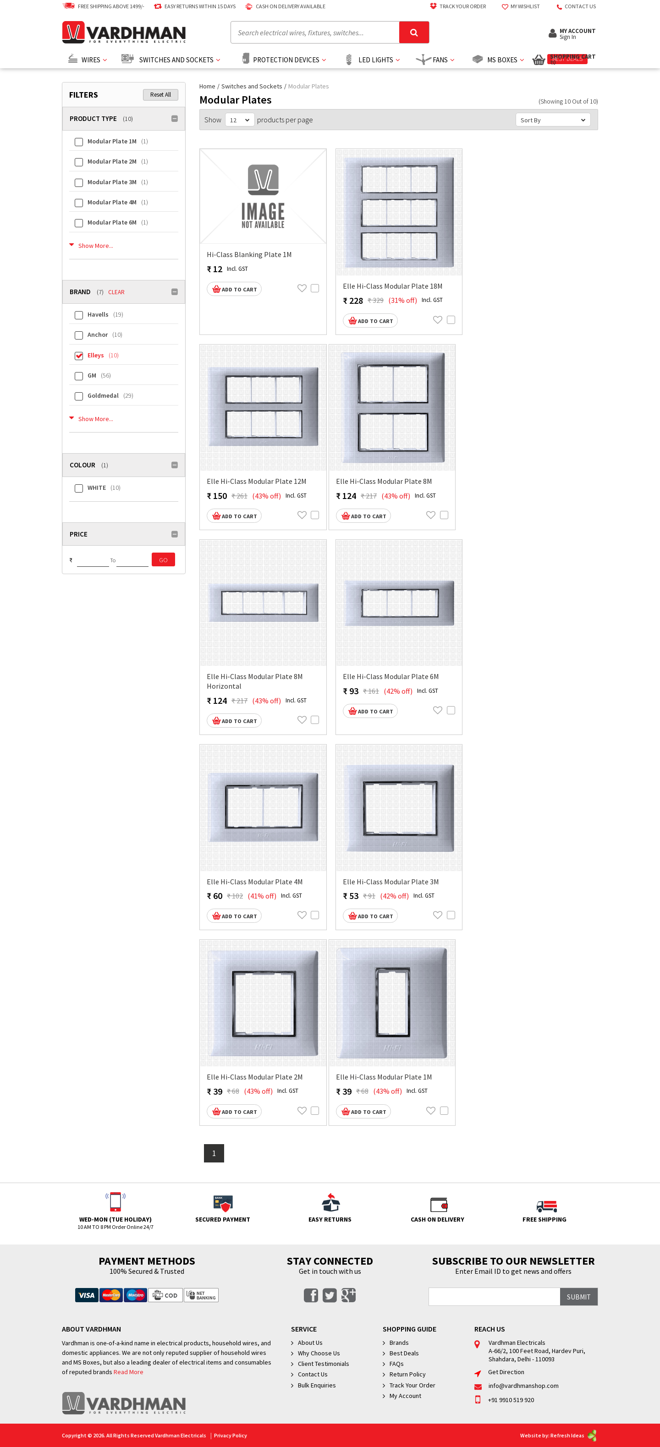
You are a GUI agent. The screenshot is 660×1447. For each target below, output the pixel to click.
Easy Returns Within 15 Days (193, 6)
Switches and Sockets (176, 59)
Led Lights (375, 59)
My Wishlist (518, 6)
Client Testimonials (323, 1363)
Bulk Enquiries (317, 1385)
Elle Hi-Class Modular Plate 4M (255, 881)
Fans (440, 59)
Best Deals (404, 1353)
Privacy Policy (230, 1435)
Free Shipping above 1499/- (103, 6)
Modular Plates (309, 86)
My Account (405, 1396)
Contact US (573, 6)
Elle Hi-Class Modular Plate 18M (393, 285)
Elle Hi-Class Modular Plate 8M (384, 481)
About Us (310, 1342)
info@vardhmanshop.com (516, 1385)
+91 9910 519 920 (504, 1400)
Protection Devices (286, 59)
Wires (91, 59)
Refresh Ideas (574, 1435)
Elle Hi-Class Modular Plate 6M (391, 676)
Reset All (160, 94)
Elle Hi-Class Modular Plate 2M (255, 1076)
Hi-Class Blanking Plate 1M (249, 254)
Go (163, 560)
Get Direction (499, 1372)
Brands (399, 1342)
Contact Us (313, 1374)
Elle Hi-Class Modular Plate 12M (257, 481)
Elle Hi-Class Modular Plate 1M (384, 1076)
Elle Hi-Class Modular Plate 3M (391, 881)
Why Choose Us (319, 1353)
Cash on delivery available (283, 6)
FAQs (397, 1363)
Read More (128, 1372)
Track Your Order (456, 6)
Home (208, 86)
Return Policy (408, 1374)
